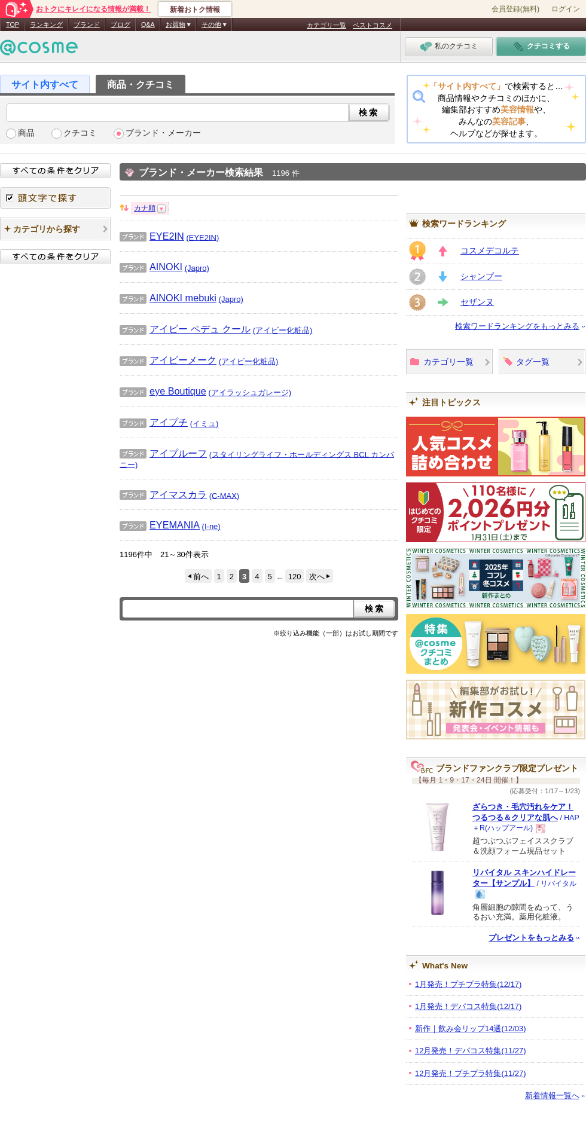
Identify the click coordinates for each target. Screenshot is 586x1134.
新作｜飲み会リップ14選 (470, 1028)
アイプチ (154, 422)
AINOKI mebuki (168, 297)
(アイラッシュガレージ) (250, 392)
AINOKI (151, 266)
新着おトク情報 (195, 9)
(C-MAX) (224, 495)
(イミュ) (204, 423)
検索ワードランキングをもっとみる (517, 326)
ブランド (87, 24)
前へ (201, 576)
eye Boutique (163, 391)
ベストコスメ (372, 25)
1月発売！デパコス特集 (468, 1006)
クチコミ (80, 133)
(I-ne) (211, 526)
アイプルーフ (163, 453)
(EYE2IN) (202, 237)
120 (294, 576)
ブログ (120, 24)
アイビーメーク (168, 359)
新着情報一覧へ (552, 1095)
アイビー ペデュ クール (185, 328)
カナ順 (144, 208)
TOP (12, 24)
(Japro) (197, 268)
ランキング (46, 24)
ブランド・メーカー (163, 133)
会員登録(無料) (515, 9)
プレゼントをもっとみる (531, 937)
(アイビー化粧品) (283, 330)
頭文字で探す (55, 198)
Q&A (148, 24)
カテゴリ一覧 (326, 25)
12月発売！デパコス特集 (470, 1050)
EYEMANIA (160, 524)
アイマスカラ (163, 494)
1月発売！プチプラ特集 (468, 984)
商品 (26, 133)
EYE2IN (152, 236)
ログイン (565, 9)
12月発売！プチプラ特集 (470, 1073)
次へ (317, 576)
